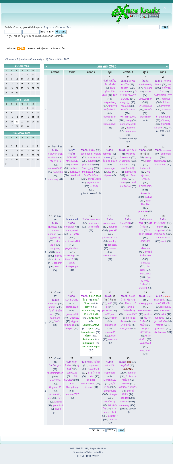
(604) (127, 405)
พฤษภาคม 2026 (21, 133)
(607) (90, 164)
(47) (112, 171)
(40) (125, 182)
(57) (162, 223)
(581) (163, 332)
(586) (146, 256)
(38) (162, 160)
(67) (127, 383)
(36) (163, 230)
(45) (110, 84)
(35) (127, 310)
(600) (126, 91)
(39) (163, 321)
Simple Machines (98, 448)
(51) (72, 328)
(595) (91, 168)
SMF (71, 448)
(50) (94, 160)
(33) (90, 310)
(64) (128, 95)
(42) (109, 157)
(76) (132, 362)
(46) (93, 376)
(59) (72, 161)
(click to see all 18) (91, 193)
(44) (55, 179)
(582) (127, 397)
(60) (163, 164)
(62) (90, 332)
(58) (131, 120)
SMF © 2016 (82, 448)
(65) (146, 211)
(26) (127, 164)
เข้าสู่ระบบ (48, 27)
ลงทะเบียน (65, 27)
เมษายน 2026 (22, 99)
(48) (109, 153)
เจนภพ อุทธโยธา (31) (164, 131)
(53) (146, 204)
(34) (108, 91)
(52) (127, 328)
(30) (71, 255)
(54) (145, 154)
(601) (145, 230)
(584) (162, 325)
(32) (145, 281)
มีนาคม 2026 (22, 66)
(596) (162, 233)
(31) (72, 266)
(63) (128, 106)
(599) (162, 317)
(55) (128, 226)
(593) (127, 401)
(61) (110, 110)
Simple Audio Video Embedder (88, 452)
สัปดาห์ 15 (57, 146)
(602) (127, 87)
